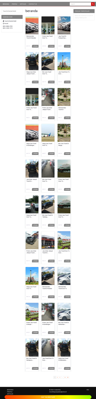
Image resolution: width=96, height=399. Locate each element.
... (62, 377)
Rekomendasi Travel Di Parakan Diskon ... (47, 288)
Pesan (35, 46)
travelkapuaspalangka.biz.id (57, 392)
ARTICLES (23, 4)
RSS (88, 389)
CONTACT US (33, 4)
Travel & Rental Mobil (9, 11)
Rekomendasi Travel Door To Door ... (62, 288)
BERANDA (6, 4)
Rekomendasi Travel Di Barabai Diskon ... (31, 37)
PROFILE (14, 4)
